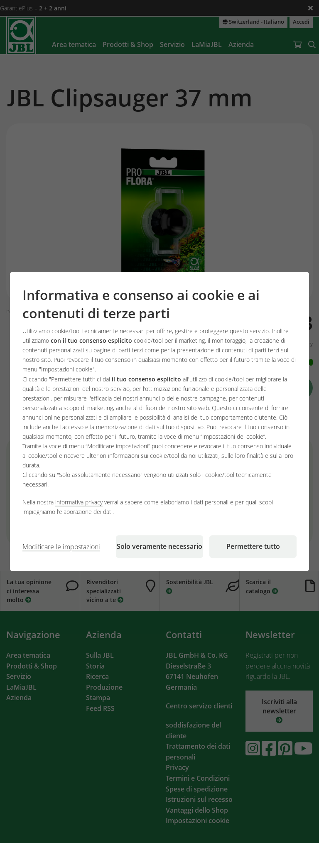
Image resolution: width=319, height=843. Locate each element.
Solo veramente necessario (159, 546)
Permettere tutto (253, 546)
